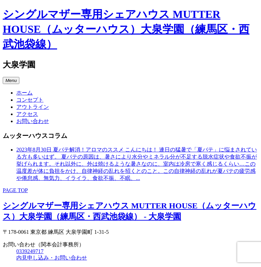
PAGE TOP (15, 190)
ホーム (24, 93)
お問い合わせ (32, 121)
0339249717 (30, 251)
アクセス (27, 114)
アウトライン (32, 107)
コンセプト (30, 100)
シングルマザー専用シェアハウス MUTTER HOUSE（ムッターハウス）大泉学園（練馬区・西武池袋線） (126, 29)
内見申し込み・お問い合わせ (51, 258)
